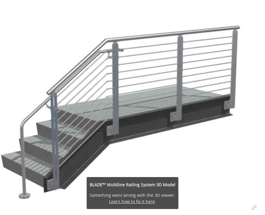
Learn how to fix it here (132, 201)
